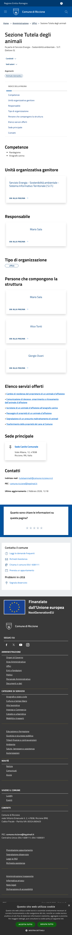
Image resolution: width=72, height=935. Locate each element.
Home (6, 23)
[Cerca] (66, 12)
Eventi (9, 800)
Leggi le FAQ (12, 858)
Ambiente (10, 744)
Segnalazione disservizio (17, 854)
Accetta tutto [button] (25, 924)
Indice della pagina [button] (17, 86)
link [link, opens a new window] (62, 919)
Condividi (11, 58)
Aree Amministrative (16, 661)
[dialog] (36, 919)
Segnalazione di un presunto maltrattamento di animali (32, 418)
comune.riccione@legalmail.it (23, 483)
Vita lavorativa (13, 705)
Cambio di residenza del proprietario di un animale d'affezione (35, 393)
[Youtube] (20, 645)
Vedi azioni (12, 64)
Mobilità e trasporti (15, 718)
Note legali (11, 884)
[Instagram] (27, 645)
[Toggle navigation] (5, 11)
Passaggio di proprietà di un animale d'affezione (29, 413)
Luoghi (9, 795)
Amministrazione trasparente (19, 876)
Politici (9, 674)
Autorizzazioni (12, 753)
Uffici (34, 23)
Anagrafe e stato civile (16, 696)
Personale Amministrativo (18, 679)
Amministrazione (21, 23)
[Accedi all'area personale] (61, 3)
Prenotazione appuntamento (19, 850)
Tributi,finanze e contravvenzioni (21, 740)
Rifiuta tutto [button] (46, 924)
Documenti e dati (14, 683)
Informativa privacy (15, 880)
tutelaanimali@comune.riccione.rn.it (36, 478)
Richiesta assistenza (15, 863)
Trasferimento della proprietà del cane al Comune (29, 424)
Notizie (9, 766)
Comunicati (11, 770)
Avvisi (9, 775)
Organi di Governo (14, 657)
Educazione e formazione (17, 731)
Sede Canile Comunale (26, 447)
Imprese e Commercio (16, 709)
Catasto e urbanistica (16, 714)
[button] (36, 930)
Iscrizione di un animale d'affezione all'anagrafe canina (32, 407)
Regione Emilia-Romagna (15, 3)
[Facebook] (6, 645)
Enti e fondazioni (14, 670)
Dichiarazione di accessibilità (19, 889)
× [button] (69, 906)
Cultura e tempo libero (16, 701)
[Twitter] (13, 645)
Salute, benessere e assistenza (20, 748)
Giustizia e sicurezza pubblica (19, 735)
